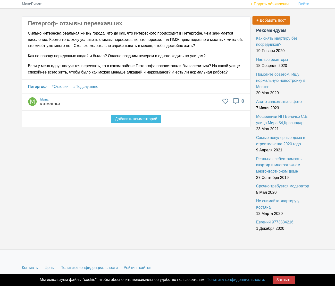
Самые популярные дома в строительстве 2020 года (280, 141)
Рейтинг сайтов (137, 268)
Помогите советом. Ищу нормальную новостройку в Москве (280, 80)
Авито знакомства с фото (279, 102)
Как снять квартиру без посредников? (276, 41)
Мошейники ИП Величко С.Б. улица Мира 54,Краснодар (282, 119)
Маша (44, 99)
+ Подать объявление (270, 4)
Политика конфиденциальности (89, 268)
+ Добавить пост (271, 20)
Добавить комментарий (136, 119)
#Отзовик (59, 86)
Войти (303, 4)
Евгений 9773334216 (274, 222)
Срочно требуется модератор (282, 186)
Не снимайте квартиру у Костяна (277, 204)
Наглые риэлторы (272, 59)
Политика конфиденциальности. (236, 279)
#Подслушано (85, 86)
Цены (50, 268)
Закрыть (284, 280)
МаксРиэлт (32, 4)
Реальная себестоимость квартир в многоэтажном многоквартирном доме (279, 165)
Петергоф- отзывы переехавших (75, 23)
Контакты (30, 268)
